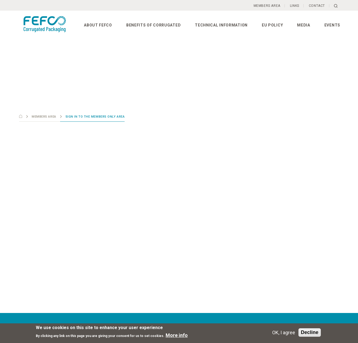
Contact (317, 5)
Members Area (267, 5)
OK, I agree (283, 332)
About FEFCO (98, 25)
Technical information (221, 25)
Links (294, 5)
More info (177, 335)
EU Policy (272, 25)
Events (332, 25)
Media (303, 25)
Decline (309, 332)
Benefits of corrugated (153, 25)
